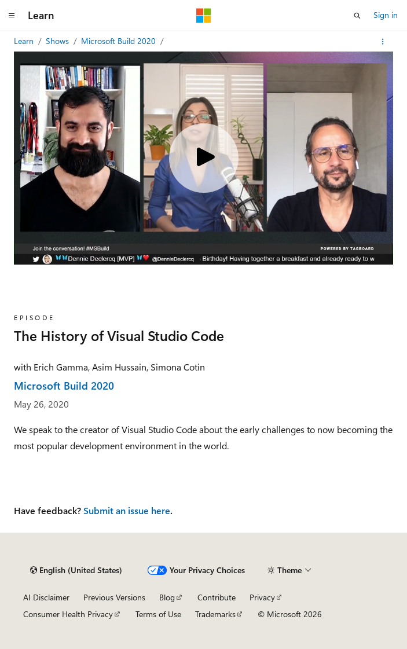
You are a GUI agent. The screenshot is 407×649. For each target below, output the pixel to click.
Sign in (385, 14)
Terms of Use (158, 613)
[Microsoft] (203, 15)
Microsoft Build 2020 (119, 40)
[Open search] (357, 15)
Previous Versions (114, 597)
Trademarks (215, 613)
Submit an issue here (126, 510)
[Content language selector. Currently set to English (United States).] (76, 570)
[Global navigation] (11, 15)
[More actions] (383, 41)
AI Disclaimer (46, 597)
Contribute (216, 597)
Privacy (262, 597)
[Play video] (204, 158)
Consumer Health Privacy (68, 613)
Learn (25, 40)
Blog (167, 597)
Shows (58, 40)
